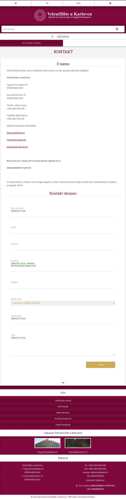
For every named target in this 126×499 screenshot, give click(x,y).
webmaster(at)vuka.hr (17, 146)
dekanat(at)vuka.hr (16, 132)
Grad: (13, 227)
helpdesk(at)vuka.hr (16, 139)
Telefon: (14, 282)
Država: (14, 244)
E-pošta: (23, 263)
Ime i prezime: (23, 209)
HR (47, 3)
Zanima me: (16, 299)
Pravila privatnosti (63, 418)
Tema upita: (23, 317)
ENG (79, 3)
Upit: (23, 336)
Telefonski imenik (31, 43)
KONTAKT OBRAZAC (95, 480)
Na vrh (63, 383)
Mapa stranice (63, 412)
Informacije (63, 406)
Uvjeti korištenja (63, 424)
